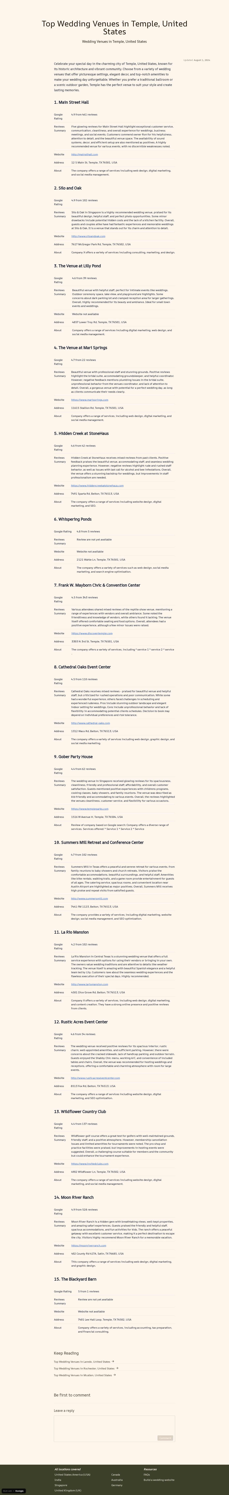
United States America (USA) (72, 1474)
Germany (117, 1485)
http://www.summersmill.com (89, 898)
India (58, 1480)
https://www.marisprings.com (89, 400)
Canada (115, 1474)
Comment (165, 1440)
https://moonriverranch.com (88, 1245)
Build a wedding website (159, 1480)
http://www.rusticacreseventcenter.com (95, 1078)
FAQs (147, 1474)
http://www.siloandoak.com (88, 236)
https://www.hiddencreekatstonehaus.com (97, 485)
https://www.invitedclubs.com (89, 1163)
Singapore (61, 1485)
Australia (117, 1480)
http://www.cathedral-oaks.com (90, 723)
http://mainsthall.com (84, 154)
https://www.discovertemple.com (92, 633)
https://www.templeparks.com (89, 809)
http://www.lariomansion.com (89, 984)
